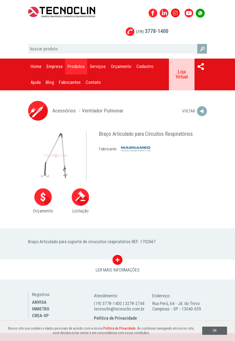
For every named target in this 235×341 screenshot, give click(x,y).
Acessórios (64, 110)
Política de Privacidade (115, 318)
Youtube (189, 13)
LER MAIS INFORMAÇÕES (118, 261)
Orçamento (121, 66)
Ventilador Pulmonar (102, 110)
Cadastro (145, 66)
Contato (93, 82)
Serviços (98, 66)
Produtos (76, 66)
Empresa (54, 66)
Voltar (188, 110)
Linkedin (164, 13)
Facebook (153, 13)
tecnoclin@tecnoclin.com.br (119, 308)
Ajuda (36, 82)
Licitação (80, 200)
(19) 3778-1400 (108, 303)
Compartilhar (201, 66)
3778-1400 (152, 31)
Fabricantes (70, 82)
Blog (50, 82)
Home (36, 66)
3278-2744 (134, 303)
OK (215, 331)
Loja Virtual (182, 74)
